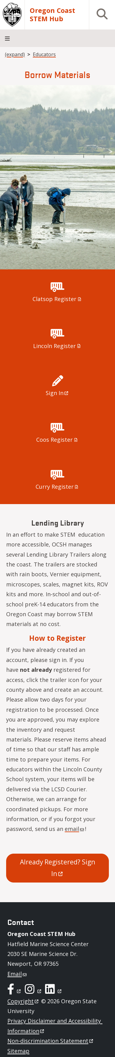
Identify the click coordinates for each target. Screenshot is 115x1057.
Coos (57, 439)
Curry (57, 486)
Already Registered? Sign (58, 868)
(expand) (15, 54)
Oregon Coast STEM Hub (52, 14)
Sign (57, 393)
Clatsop (57, 299)
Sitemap (18, 1051)
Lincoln (57, 346)
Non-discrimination (50, 1040)
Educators (44, 54)
